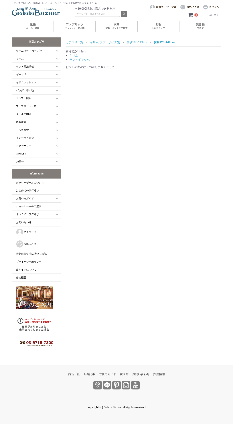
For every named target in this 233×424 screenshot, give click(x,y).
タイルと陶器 (23, 113)
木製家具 (21, 121)
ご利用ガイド (107, 374)
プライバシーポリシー (29, 261)
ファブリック (74, 26)
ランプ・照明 (23, 98)
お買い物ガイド (25, 198)
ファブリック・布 (26, 106)
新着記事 (89, 374)
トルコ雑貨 (22, 129)
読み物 (200, 26)
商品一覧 (74, 374)
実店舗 (124, 374)
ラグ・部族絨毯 (25, 66)
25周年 (20, 161)
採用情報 (159, 374)
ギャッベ (21, 74)
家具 (116, 26)
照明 (158, 26)
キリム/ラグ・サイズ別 (29, 50)
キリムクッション (26, 82)
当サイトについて (26, 269)
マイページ (26, 232)
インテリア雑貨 (25, 137)
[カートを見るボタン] (193, 15)
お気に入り (26, 244)
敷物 (32, 26)
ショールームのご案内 (29, 206)
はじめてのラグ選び (27, 190)
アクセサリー (23, 145)
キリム (20, 58)
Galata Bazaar (113, 407)
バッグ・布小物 (25, 90)
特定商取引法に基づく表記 (31, 253)
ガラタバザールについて (30, 182)
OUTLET (21, 153)
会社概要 (21, 277)
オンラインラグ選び (27, 214)
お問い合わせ (23, 222)
